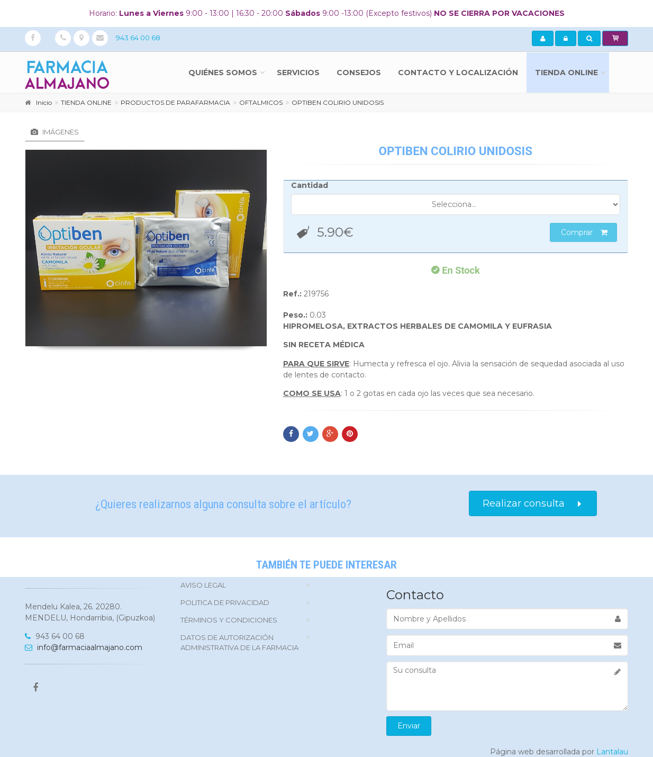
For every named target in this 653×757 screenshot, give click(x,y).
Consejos (359, 72)
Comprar (584, 232)
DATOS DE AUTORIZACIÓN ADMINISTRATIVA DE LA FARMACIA (239, 642)
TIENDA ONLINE (566, 72)
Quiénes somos (222, 72)
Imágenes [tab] (55, 132)
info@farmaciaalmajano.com (83, 647)
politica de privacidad (224, 602)
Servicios (298, 72)
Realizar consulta (533, 503)
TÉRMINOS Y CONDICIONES (228, 620)
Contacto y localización (458, 72)
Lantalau (612, 751)
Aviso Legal (203, 585)
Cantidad (309, 185)
